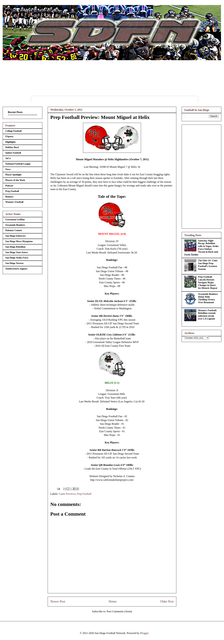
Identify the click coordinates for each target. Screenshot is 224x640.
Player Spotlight (13, 174)
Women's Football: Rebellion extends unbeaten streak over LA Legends (207, 314)
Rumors (9, 196)
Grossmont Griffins (15, 219)
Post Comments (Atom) (119, 611)
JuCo (8, 158)
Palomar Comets (13, 230)
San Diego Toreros (14, 263)
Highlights (10, 142)
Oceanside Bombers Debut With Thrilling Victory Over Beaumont (208, 298)
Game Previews (67, 493)
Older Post (167, 601)
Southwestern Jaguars (16, 268)
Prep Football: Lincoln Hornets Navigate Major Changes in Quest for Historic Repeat (207, 282)
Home (112, 601)
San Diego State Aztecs (16, 252)
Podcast (9, 185)
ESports (9, 136)
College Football (13, 131)
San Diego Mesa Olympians (19, 241)
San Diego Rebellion (15, 247)
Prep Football (84, 493)
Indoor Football (13, 153)
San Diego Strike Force (16, 257)
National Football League (18, 164)
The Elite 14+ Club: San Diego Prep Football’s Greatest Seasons (208, 264)
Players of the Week (15, 180)
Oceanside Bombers (15, 225)
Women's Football (14, 202)
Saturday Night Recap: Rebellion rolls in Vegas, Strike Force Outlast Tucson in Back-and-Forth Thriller (201, 247)
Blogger (144, 633)
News (8, 169)
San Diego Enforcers (15, 236)
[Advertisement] (201, 176)
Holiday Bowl (12, 147)
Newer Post (57, 601)
